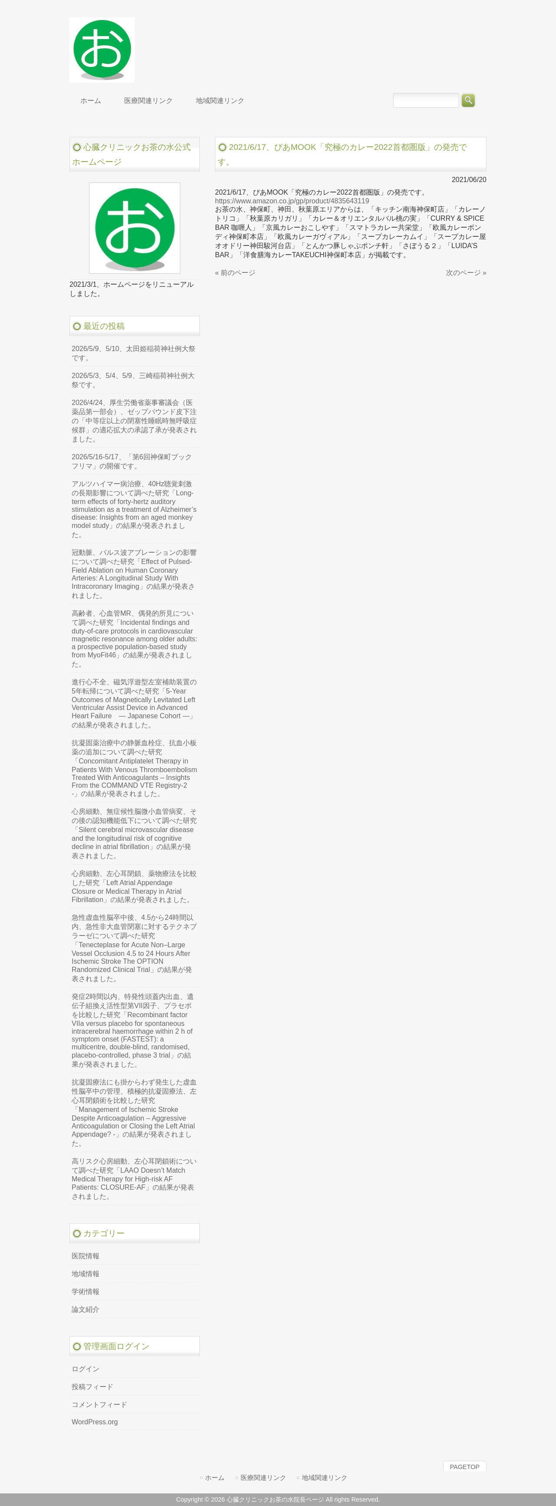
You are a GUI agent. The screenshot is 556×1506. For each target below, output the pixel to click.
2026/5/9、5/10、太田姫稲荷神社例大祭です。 (133, 353)
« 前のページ (235, 272)
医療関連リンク (263, 1477)
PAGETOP (465, 1466)
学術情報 (85, 1291)
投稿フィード (92, 1386)
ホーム (215, 1477)
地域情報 (85, 1273)
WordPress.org (95, 1422)
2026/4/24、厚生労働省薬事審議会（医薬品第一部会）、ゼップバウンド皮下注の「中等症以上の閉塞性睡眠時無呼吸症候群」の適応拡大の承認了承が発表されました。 (134, 421)
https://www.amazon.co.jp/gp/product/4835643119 (292, 201)
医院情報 (85, 1256)
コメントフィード (99, 1404)
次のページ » (466, 272)
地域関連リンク (325, 1477)
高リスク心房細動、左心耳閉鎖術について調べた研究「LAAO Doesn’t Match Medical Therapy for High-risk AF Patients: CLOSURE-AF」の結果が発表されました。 (134, 1179)
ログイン (85, 1369)
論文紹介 (85, 1309)
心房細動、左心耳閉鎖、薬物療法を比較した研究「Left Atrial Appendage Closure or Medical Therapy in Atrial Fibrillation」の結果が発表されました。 (134, 886)
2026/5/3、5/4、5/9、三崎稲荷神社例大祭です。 (133, 380)
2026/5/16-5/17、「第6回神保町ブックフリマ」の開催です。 (132, 461)
